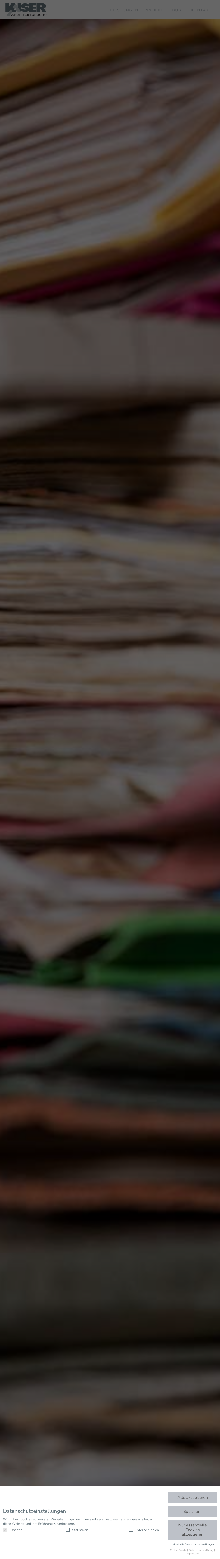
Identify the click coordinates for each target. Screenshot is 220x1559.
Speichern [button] (192, 1511)
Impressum (192, 1553)
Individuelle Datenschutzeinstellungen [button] (192, 1544)
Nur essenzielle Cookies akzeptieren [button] (192, 1529)
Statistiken (77, 1530)
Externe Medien (144, 1530)
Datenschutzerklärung (201, 1550)
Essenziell (14, 1530)
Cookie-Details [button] (178, 1550)
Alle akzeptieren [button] (192, 1497)
